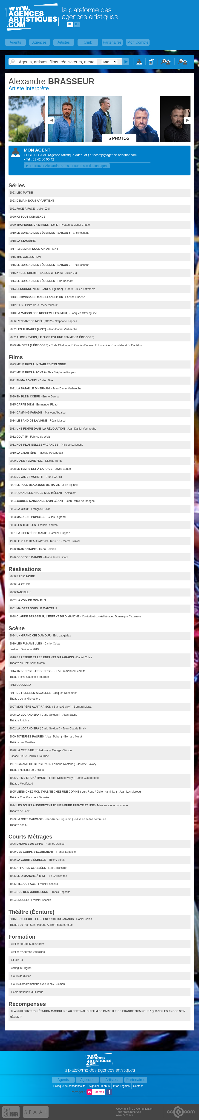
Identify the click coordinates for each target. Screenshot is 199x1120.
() (69, 155)
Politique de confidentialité (69, 1086)
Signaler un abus (99, 1086)
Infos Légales (121, 1086)
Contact (138, 1086)
